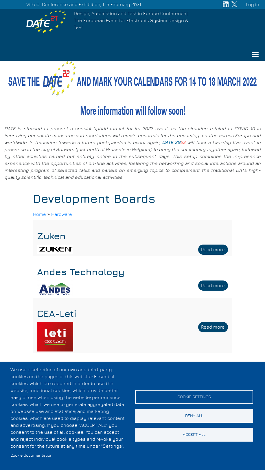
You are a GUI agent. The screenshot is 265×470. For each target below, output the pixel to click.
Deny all (194, 416)
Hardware (61, 214)
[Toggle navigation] (255, 54)
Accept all (194, 435)
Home (39, 214)
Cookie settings (194, 397)
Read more (214, 250)
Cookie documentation (31, 455)
